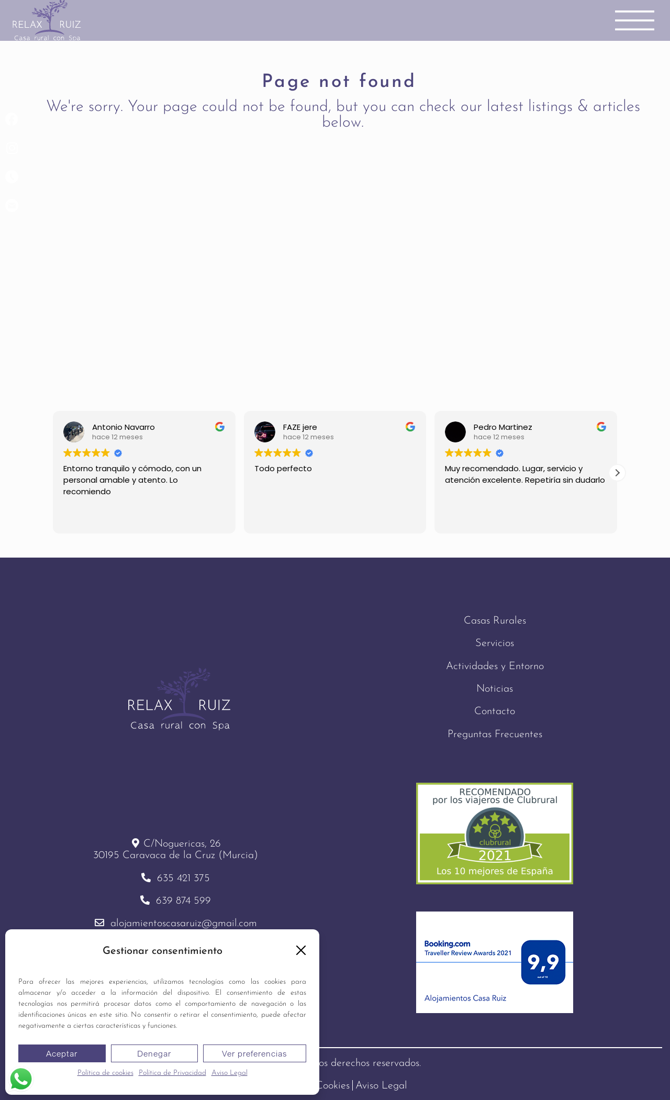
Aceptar (61, 1053)
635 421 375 (183, 878)
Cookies (333, 1086)
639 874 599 (183, 901)
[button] (301, 950)
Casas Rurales (495, 621)
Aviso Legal (229, 1073)
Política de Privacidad (172, 1073)
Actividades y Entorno (495, 666)
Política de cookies (105, 1073)
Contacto (494, 711)
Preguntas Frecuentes (495, 734)
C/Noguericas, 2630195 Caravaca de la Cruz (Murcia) (175, 849)
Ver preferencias (254, 1053)
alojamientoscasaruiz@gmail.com (183, 924)
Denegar (154, 1053)
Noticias (494, 689)
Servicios (494, 643)
